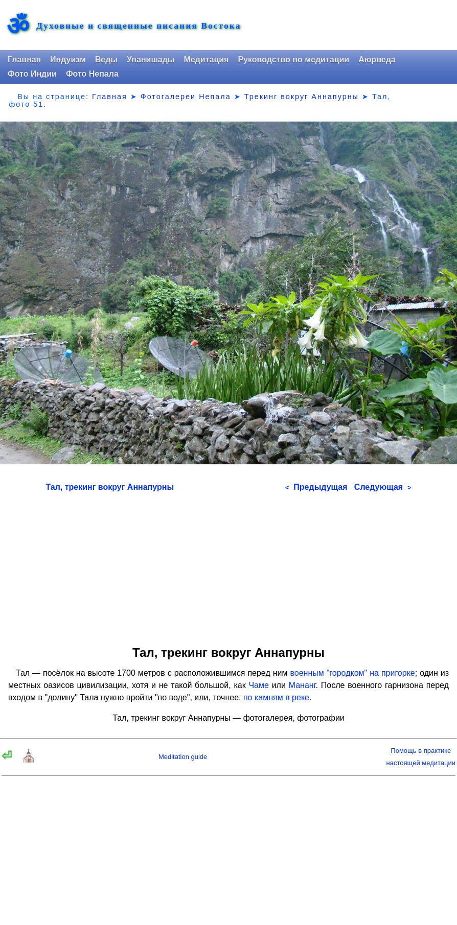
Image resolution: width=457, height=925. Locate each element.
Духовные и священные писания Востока (138, 26)
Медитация (206, 59)
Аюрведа (377, 59)
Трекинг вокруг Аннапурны (301, 96)
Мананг (302, 685)
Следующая (383, 487)
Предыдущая (316, 487)
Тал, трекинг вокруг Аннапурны (109, 487)
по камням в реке (276, 697)
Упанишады (150, 59)
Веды (106, 59)
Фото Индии (32, 73)
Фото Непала (92, 73)
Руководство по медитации (293, 59)
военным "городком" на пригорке (352, 673)
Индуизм (68, 59)
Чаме (258, 685)
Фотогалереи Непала (186, 96)
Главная (24, 59)
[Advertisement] (229, 565)
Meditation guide (182, 757)
